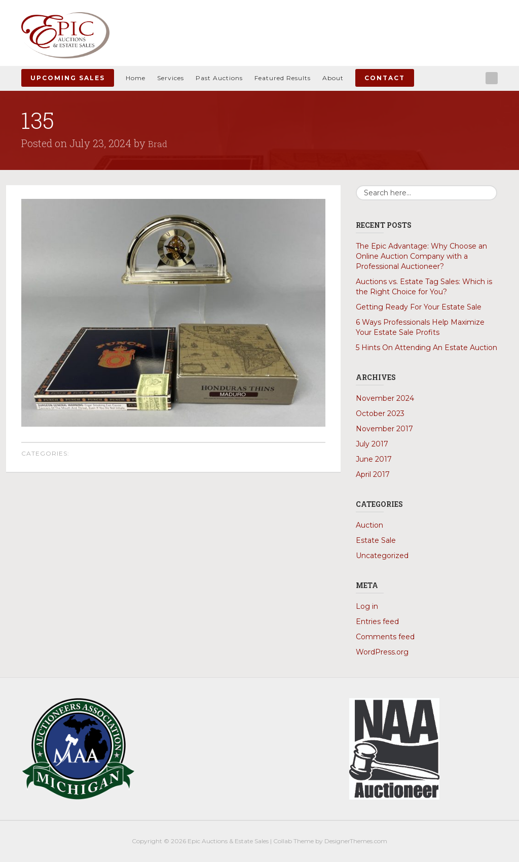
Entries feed (377, 621)
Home (135, 78)
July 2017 (372, 444)
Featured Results (282, 78)
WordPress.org (382, 652)
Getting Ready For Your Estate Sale (418, 307)
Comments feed (385, 636)
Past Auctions (219, 78)
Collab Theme (293, 841)
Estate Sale (376, 540)
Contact (384, 78)
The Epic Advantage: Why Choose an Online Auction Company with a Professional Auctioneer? (421, 256)
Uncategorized (382, 555)
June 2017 (374, 459)
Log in (367, 606)
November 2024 (385, 398)
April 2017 (373, 474)
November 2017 (384, 428)
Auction (369, 525)
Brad (158, 143)
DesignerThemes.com (355, 841)
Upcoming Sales (67, 78)
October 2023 (380, 413)
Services (170, 78)
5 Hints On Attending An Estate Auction (426, 347)
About (333, 78)
